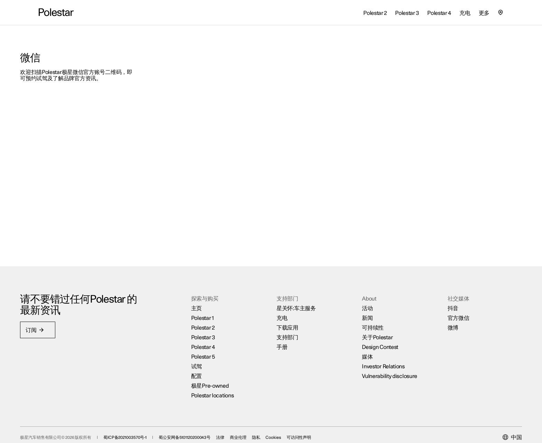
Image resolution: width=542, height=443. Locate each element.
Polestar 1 (208, 304)
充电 (282, 304)
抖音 (440, 294)
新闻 (361, 304)
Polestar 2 (209, 314)
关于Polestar (371, 323)
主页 (202, 294)
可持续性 (366, 314)
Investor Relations (377, 353)
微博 (440, 314)
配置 (202, 362)
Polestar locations (218, 382)
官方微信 (446, 304)
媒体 (361, 343)
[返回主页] (56, 12)
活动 (361, 294)
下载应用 (287, 314)
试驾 (202, 353)
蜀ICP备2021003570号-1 (143, 426)
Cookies (291, 426)
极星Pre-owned (216, 372)
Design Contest (374, 333)
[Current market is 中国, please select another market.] (493, 426)
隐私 (274, 426)
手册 (282, 333)
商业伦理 (257, 426)
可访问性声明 (317, 426)
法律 (239, 426)
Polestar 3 (209, 323)
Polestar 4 (209, 333)
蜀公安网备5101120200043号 (203, 426)
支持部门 (287, 323)
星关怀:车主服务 (296, 294)
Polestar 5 (209, 343)
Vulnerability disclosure (383, 362)
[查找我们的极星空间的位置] (500, 12)
